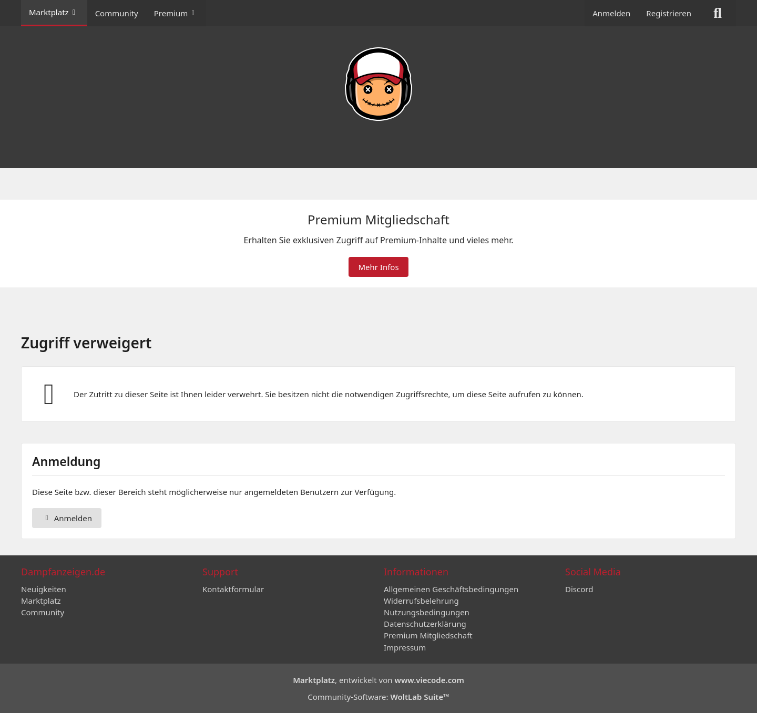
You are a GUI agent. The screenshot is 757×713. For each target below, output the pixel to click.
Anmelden (611, 13)
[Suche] (717, 13)
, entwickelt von (378, 680)
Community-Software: (378, 696)
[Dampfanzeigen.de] (378, 84)
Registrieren (668, 13)
